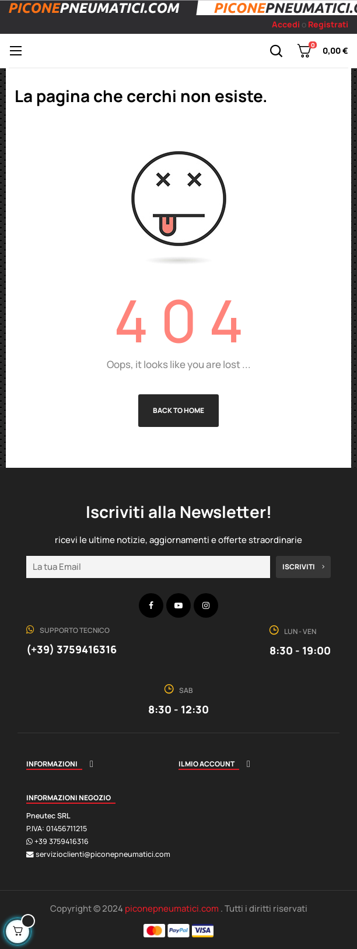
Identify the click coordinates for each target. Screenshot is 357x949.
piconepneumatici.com (172, 908)
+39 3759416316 (61, 841)
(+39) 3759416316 (71, 649)
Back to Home (178, 410)
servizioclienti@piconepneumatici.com (103, 854)
